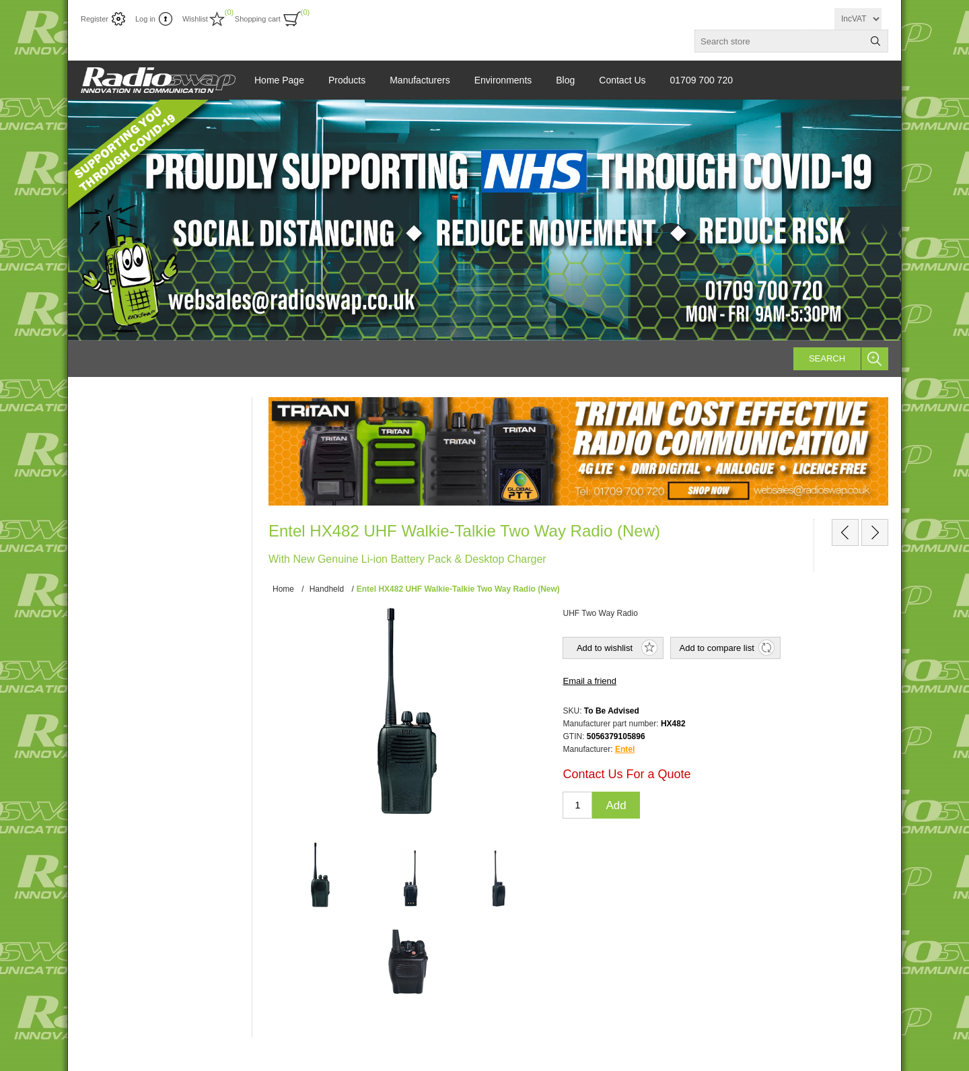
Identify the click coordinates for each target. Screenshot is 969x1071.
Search (827, 358)
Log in (145, 19)
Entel (625, 749)
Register (94, 19)
